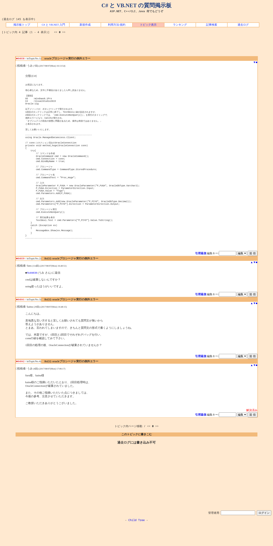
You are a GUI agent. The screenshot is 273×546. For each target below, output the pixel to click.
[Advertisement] (136, 46)
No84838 (32, 294)
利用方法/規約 (116, 24)
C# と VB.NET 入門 (53, 24)
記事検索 (211, 24)
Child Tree (136, 541)
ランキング (180, 24)
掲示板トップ (21, 24)
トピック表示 (148, 24)
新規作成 (85, 24)
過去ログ (243, 24)
